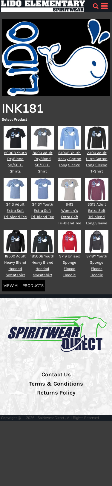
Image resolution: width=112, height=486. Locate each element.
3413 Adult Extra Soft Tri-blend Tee (15, 210)
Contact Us (56, 374)
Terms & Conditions (56, 384)
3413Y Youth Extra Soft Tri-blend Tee (42, 210)
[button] (96, 6)
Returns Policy (56, 392)
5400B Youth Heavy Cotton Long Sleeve (69, 158)
